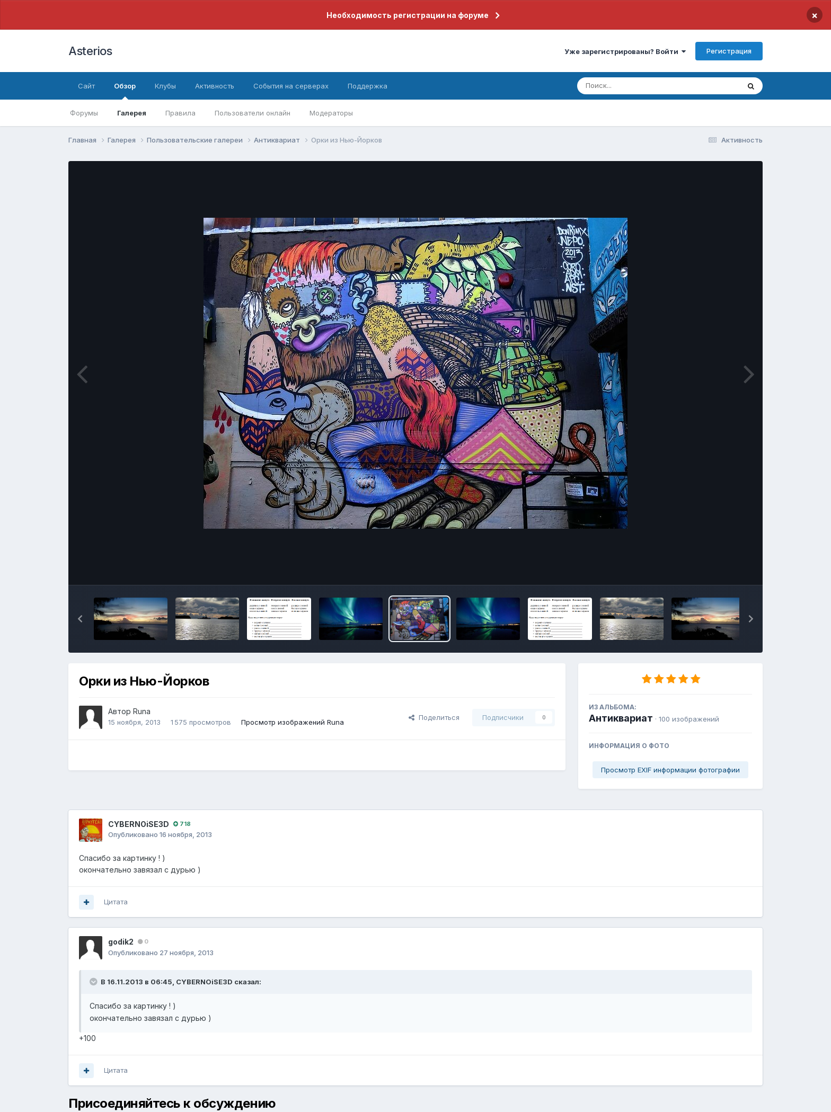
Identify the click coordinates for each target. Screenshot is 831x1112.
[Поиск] (638, 85)
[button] (80, 618)
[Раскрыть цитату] (94, 981)
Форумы (84, 113)
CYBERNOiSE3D (138, 824)
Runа (142, 711)
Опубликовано (160, 834)
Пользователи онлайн (252, 113)
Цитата (116, 901)
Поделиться (434, 717)
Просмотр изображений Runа (292, 722)
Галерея (131, 113)
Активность (214, 86)
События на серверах (291, 86)
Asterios (90, 51)
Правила (180, 113)
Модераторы (331, 113)
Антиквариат (621, 718)
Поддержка (367, 86)
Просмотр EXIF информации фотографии (670, 770)
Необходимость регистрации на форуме (407, 15)
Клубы (165, 86)
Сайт (86, 86)
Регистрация (729, 51)
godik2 (121, 941)
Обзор (125, 91)
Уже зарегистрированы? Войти (625, 51)
